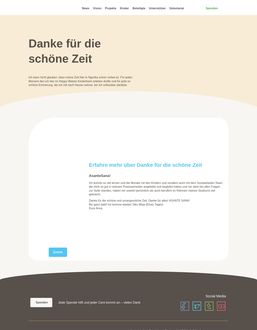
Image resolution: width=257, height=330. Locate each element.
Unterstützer (157, 8)
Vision (97, 8)
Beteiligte (138, 8)
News (85, 8)
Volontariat (176, 8)
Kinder (124, 8)
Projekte (110, 8)
